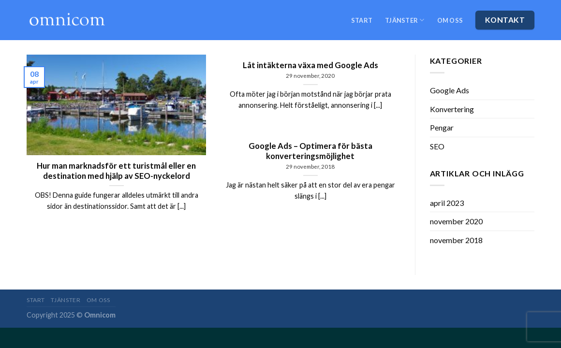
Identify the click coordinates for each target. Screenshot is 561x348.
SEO (437, 146)
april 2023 (447, 202)
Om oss (450, 20)
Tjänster (405, 20)
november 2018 (456, 240)
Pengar (442, 127)
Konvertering (452, 109)
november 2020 (456, 221)
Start (361, 20)
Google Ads (449, 90)
